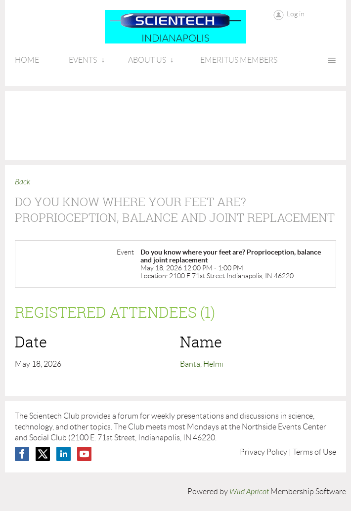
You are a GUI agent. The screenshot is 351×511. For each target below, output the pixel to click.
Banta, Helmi (201, 364)
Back (22, 181)
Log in (296, 14)
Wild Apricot (249, 491)
